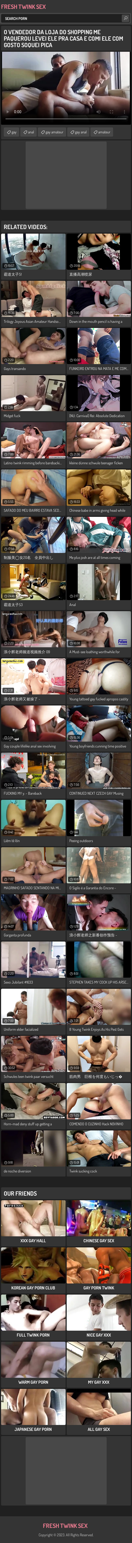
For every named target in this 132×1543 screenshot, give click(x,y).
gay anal (81, 132)
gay (14, 132)
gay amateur (54, 132)
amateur (104, 132)
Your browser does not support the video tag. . (66, 88)
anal (31, 132)
